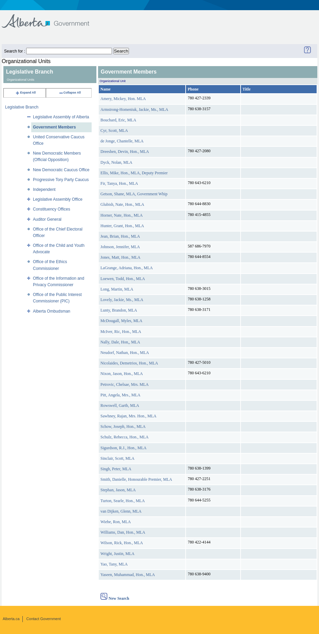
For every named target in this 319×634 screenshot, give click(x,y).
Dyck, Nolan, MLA (116, 162)
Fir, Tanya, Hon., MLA (119, 183)
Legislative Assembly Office (57, 199)
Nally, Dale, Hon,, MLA (120, 342)
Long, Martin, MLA (116, 289)
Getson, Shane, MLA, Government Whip (133, 194)
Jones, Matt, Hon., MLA (120, 257)
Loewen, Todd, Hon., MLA (122, 278)
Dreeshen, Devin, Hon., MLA (124, 151)
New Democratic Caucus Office (61, 169)
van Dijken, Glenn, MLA (121, 511)
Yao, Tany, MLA (114, 564)
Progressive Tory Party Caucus (61, 179)
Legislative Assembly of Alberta (61, 117)
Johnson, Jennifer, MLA (120, 246)
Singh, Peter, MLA (115, 469)
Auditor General (47, 219)
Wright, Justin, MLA (117, 553)
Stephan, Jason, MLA (118, 490)
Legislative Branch (21, 107)
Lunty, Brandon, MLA (118, 310)
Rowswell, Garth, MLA (119, 405)
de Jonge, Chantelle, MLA (122, 141)
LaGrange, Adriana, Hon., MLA (126, 267)
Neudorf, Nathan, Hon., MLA (124, 352)
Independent (44, 189)
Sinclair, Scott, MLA (117, 458)
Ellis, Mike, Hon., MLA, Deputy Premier (134, 173)
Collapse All (70, 92)
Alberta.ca (11, 619)
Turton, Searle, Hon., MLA (122, 500)
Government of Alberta (51, 17)
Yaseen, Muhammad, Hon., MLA (127, 574)
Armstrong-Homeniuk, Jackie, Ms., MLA (134, 109)
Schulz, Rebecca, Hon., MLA (124, 437)
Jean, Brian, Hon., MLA (120, 236)
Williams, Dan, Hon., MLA (122, 532)
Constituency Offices (51, 209)
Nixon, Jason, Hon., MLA (121, 373)
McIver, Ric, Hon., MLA (120, 331)
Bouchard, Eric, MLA (118, 120)
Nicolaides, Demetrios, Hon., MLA (129, 363)
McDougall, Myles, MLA (121, 320)
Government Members (54, 127)
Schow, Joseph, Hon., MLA (123, 426)
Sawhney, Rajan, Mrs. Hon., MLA (128, 416)
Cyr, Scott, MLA (114, 130)
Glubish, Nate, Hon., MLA (122, 204)
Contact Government (43, 619)
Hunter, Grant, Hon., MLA (122, 225)
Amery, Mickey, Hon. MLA (123, 98)
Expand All (25, 92)
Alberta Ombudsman (51, 311)
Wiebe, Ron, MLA (115, 521)
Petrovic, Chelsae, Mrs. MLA (124, 384)
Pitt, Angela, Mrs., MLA (120, 395)
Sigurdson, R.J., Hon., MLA (123, 447)
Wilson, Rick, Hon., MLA (121, 542)
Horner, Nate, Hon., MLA (121, 215)
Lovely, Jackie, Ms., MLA (121, 299)
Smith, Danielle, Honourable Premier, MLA (136, 479)
